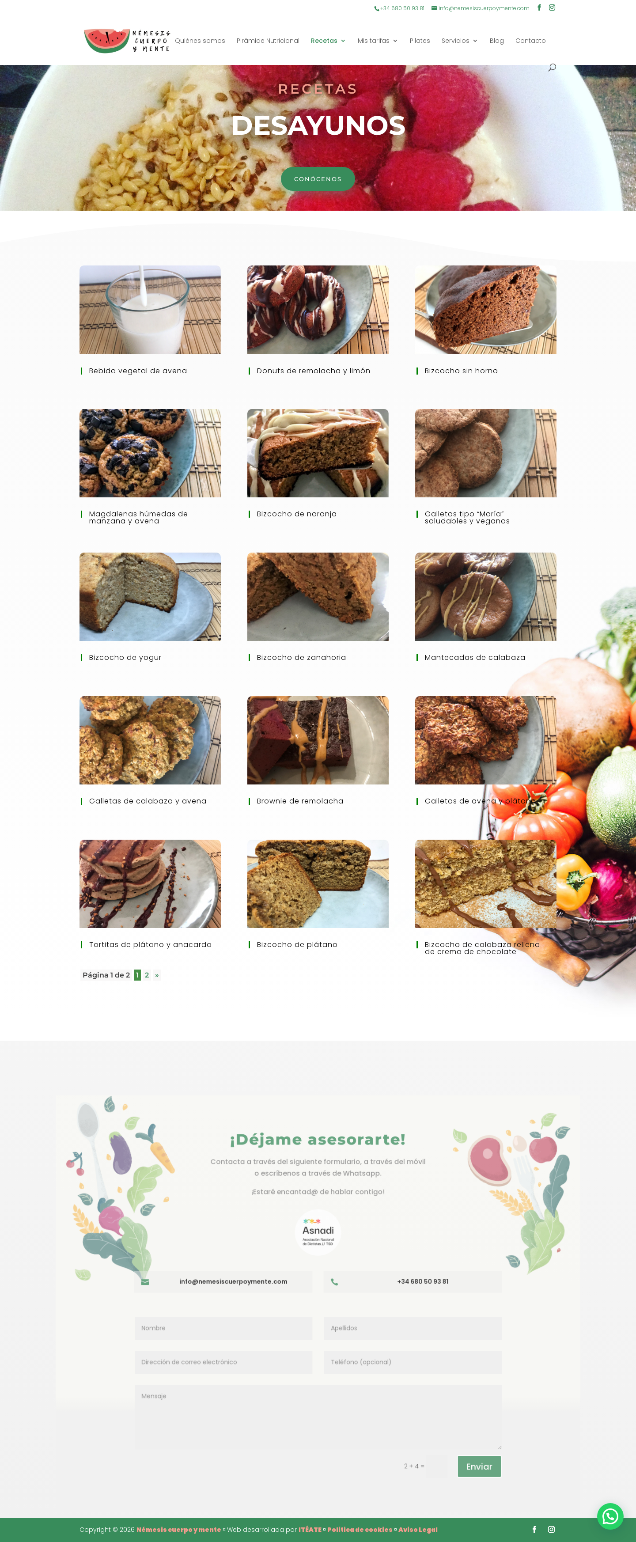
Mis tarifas (374, 41)
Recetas (324, 41)
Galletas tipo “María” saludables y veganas (467, 517)
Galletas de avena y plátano (480, 801)
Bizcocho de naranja (297, 514)
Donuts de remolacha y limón (314, 371)
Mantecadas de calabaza (475, 657)
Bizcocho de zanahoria (301, 657)
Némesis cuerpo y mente (178, 1529)
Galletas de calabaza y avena (148, 801)
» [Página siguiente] (157, 975)
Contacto (530, 41)
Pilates (420, 41)
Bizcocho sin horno (461, 371)
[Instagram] (552, 8)
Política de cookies (360, 1529)
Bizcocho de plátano (297, 945)
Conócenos (318, 178)
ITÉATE (310, 1529)
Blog (497, 41)
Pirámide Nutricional (268, 41)
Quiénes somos (200, 41)
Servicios (455, 41)
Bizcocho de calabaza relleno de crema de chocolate (482, 948)
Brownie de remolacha (300, 801)
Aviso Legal (418, 1529)
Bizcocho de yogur (125, 657)
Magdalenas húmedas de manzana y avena (138, 517)
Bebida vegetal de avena (138, 371)
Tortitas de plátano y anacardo (150, 945)
